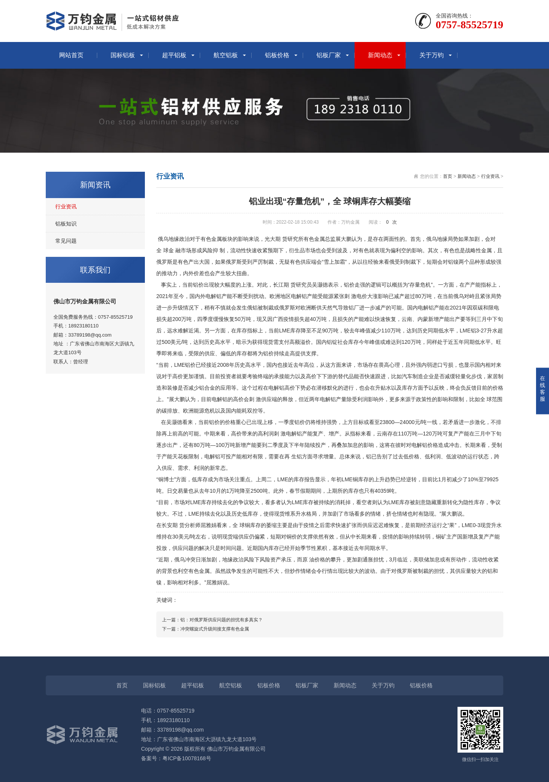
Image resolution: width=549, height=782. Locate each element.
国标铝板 (123, 55)
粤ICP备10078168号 (186, 758)
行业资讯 (66, 206)
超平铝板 (174, 55)
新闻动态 (380, 55)
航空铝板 (226, 55)
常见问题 (66, 241)
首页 (447, 176)
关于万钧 (431, 55)
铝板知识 (66, 224)
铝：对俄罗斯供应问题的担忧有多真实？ (221, 619)
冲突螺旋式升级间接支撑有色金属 (214, 629)
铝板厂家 (328, 55)
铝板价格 (277, 55)
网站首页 (71, 55)
